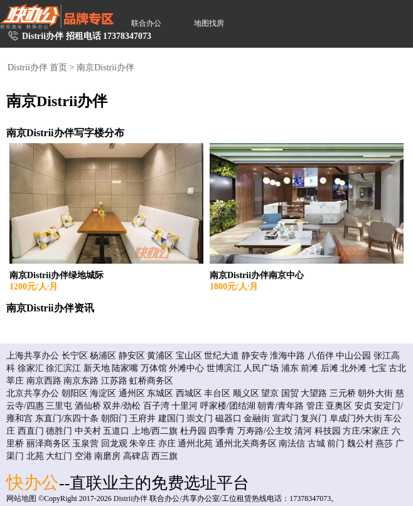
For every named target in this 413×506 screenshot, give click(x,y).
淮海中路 (287, 355)
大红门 (59, 456)
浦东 (290, 368)
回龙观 (114, 443)
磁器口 (228, 418)
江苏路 (114, 380)
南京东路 (81, 380)
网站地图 (21, 498)
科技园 (327, 431)
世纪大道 (221, 355)
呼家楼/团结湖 (227, 406)
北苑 (35, 456)
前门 (336, 443)
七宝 (378, 368)
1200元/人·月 (33, 286)
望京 (270, 393)
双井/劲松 (122, 406)
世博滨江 (224, 368)
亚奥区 (339, 406)
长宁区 (75, 355)
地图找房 (209, 23)
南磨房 (107, 456)
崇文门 (199, 418)
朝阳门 (114, 418)
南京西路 (44, 380)
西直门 (31, 431)
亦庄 (167, 443)
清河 (303, 431)
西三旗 (164, 456)
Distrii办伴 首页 (37, 67)
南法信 (292, 443)
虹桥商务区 (151, 380)
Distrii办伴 (131, 498)
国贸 (290, 393)
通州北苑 (195, 443)
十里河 (184, 406)
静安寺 (255, 355)
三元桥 (343, 393)
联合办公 (146, 23)
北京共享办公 (32, 393)
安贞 (363, 406)
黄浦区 (160, 355)
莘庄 (15, 380)
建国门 (171, 418)
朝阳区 (75, 393)
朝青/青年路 (280, 406)
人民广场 (261, 368)
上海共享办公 (32, 355)
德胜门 (59, 431)
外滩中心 (186, 368)
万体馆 (154, 368)
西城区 (189, 393)
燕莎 (384, 443)
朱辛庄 (142, 443)
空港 (83, 456)
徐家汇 (31, 368)
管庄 (315, 406)
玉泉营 (85, 443)
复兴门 (314, 418)
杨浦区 (103, 355)
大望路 (314, 393)
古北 (397, 368)
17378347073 (127, 36)
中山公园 (353, 355)
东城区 (160, 393)
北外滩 (353, 368)
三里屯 (59, 406)
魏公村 (360, 443)
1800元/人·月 (234, 286)
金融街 (257, 418)
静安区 (132, 355)
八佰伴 (321, 355)
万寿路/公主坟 (264, 431)
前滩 (309, 368)
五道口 (116, 431)
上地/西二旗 (155, 431)
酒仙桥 (88, 406)
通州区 (132, 393)
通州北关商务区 (246, 443)
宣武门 (285, 418)
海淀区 (103, 393)
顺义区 (246, 393)
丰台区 (217, 393)
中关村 (88, 431)
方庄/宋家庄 (366, 431)
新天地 (96, 368)
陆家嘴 (125, 368)
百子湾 (156, 406)
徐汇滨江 (63, 368)
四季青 (221, 431)
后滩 (329, 368)
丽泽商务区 (48, 443)
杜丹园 (193, 431)
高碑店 (136, 456)
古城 (316, 443)
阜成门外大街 (356, 418)
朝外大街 (375, 393)
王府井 (142, 418)
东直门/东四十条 (67, 418)
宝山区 (189, 355)
